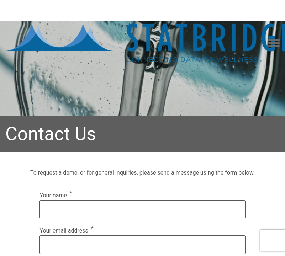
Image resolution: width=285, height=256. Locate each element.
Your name (53, 195)
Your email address (63, 230)
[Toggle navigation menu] (274, 43)
